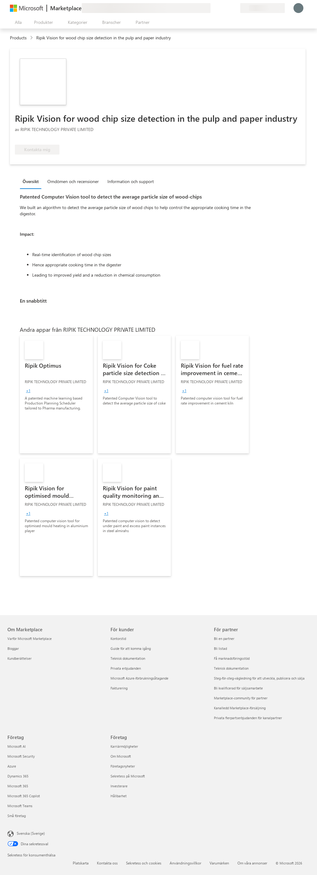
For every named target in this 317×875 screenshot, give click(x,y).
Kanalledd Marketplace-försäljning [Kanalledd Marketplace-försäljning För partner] (240, 708)
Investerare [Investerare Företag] (119, 786)
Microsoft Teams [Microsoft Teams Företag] (20, 805)
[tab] (32, 181)
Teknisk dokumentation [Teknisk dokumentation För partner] (231, 668)
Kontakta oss (107, 862)
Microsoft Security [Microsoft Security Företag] (21, 756)
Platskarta (81, 862)
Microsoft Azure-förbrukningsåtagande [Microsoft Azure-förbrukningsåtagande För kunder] (139, 678)
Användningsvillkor (185, 862)
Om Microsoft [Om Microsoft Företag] (121, 756)
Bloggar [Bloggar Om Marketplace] (13, 648)
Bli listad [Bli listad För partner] (220, 648)
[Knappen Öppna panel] (17, 22)
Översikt (31, 181)
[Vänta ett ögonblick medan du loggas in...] (298, 8)
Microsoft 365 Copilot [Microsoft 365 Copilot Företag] (23, 796)
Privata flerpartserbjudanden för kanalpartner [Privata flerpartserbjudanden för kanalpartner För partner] (248, 717)
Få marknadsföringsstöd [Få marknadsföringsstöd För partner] (232, 658)
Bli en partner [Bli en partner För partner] (224, 638)
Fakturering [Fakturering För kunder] (119, 688)
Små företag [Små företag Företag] (16, 815)
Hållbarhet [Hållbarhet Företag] (119, 796)
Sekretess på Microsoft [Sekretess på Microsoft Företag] (128, 776)
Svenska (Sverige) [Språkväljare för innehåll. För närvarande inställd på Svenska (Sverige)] (31, 833)
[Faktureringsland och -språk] (262, 8)
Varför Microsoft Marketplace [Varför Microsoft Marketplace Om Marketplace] (29, 638)
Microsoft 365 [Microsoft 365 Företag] (17, 786)
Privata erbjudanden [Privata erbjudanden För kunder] (126, 668)
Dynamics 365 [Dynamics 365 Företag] (17, 776)
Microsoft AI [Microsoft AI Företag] (16, 746)
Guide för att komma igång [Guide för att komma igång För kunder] (131, 648)
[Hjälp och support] (220, 8)
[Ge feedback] (213, 8)
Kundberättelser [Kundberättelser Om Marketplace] (19, 658)
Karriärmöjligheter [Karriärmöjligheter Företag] (124, 746)
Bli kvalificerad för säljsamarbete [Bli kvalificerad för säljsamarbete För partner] (238, 688)
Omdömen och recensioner (73, 181)
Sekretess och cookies (143, 862)
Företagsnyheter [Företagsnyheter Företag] (123, 766)
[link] (56, 394)
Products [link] (18, 38)
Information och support (130, 181)
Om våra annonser (252, 862)
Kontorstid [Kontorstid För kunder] (118, 638)
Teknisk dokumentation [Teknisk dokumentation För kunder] (128, 658)
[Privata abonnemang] (235, 8)
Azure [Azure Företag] (11, 766)
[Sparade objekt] (227, 8)
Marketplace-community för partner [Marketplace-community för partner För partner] (240, 698)
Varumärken (219, 862)
